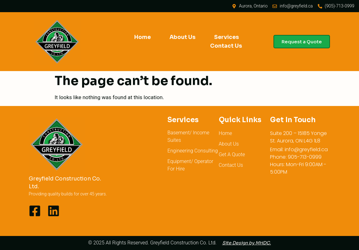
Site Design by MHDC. (246, 243)
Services (226, 37)
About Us (182, 37)
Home (142, 37)
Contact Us (226, 46)
